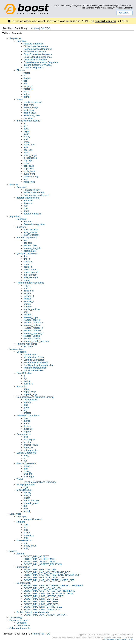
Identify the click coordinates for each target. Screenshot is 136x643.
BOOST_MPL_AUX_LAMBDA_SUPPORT (46, 614)
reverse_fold (30, 245)
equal (26, 280)
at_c (26, 126)
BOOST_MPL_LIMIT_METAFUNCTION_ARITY (48, 593)
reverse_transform (33, 322)
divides (27, 426)
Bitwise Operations (26, 463)
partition (28, 306)
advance (28, 200)
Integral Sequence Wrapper (38, 65)
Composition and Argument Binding (34, 397)
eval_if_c (28, 383)
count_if (28, 266)
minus (27, 421)
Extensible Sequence (35, 51)
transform (28, 290)
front (26, 147)
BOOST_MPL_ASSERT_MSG (39, 559)
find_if (27, 258)
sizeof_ (27, 511)
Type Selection (24, 373)
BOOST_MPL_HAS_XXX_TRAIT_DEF (44, 577)
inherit (27, 498)
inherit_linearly (31, 500)
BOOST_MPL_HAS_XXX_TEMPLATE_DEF (47, 572)
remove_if (29, 301)
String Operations (25, 484)
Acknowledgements (19, 628)
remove (27, 298)
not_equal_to (30, 450)
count (26, 264)
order (26, 163)
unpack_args (30, 394)
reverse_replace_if (33, 328)
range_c (28, 86)
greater (27, 442)
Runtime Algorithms (26, 343)
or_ (25, 458)
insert (26, 152)
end (25, 139)
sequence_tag (31, 176)
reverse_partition (32, 338)
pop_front (28, 168)
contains (28, 261)
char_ (26, 537)
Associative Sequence (35, 59)
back (26, 128)
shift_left (28, 474)
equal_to (28, 447)
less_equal (29, 439)
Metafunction (30, 354)
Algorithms (15, 216)
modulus (28, 428)
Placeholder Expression (36, 362)
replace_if (29, 296)
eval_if (27, 381)
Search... (124, 13)
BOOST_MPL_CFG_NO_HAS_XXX (42, 588)
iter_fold (28, 243)
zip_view (28, 118)
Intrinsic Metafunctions (28, 120)
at (25, 123)
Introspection (23, 567)
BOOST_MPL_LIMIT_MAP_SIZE (41, 604)
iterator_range (31, 107)
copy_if (27, 288)
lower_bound (30, 269)
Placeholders (30, 399)
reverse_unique (32, 336)
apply (26, 389)
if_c (25, 378)
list (25, 75)
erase (26, 142)
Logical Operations (26, 452)
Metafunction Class (34, 357)
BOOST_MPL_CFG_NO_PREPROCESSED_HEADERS (53, 585)
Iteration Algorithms (26, 237)
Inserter (28, 221)
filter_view (29, 104)
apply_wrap (30, 391)
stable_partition (31, 309)
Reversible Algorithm (34, 224)
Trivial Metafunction (34, 370)
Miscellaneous (23, 490)
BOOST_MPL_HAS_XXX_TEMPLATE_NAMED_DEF (52, 575)
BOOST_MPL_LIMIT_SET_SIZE (41, 601)
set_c (26, 94)
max (26, 508)
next (26, 205)
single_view (30, 112)
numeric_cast (31, 503)
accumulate (30, 251)
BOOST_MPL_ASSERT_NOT (39, 561)
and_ (26, 455)
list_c (26, 91)
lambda (27, 402)
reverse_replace (32, 325)
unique (27, 304)
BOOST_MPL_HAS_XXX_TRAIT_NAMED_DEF (49, 580)
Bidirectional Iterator (34, 192)
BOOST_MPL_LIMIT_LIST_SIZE (41, 598)
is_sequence (30, 158)
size (26, 179)
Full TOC (45, 28)
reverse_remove (32, 330)
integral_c (29, 535)
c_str (26, 487)
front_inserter (31, 232)
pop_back (29, 166)
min (25, 506)
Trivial (19, 479)
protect (27, 413)
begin (26, 131)
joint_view (29, 110)
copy (26, 285)
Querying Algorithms (27, 253)
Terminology (15, 617)
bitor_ (26, 468)
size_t (27, 532)
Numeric (20, 521)
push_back (29, 171)
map (26, 83)
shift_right (29, 476)
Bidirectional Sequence (36, 46)
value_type (29, 181)
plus (26, 418)
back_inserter (31, 229)
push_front (29, 173)
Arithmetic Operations (27, 415)
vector (27, 73)
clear (26, 134)
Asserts (20, 553)
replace (27, 293)
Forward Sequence (34, 43)
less (26, 436)
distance (28, 203)
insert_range (30, 155)
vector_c (28, 88)
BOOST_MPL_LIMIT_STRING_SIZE (43, 606)
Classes (20, 70)
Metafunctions (16, 349)
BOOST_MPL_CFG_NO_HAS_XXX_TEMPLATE (49, 591)
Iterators (13, 184)
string (26, 96)
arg (25, 410)
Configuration (23, 583)
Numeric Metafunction (35, 367)
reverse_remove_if (33, 333)
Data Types (15, 513)
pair (25, 543)
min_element (30, 274)
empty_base (30, 545)
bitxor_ (27, 471)
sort (25, 312)
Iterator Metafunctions (27, 197)
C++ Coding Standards (123, 8)
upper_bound (31, 272)
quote (26, 407)
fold (25, 240)
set (25, 81)
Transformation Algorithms (30, 282)
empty (27, 136)
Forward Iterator (32, 189)
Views (19, 99)
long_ (26, 529)
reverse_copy (31, 317)
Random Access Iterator (36, 195)
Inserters (21, 227)
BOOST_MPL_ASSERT (36, 556)
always (27, 495)
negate (27, 431)
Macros (13, 551)
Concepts (21, 41)
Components (23, 625)
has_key (28, 150)
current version (105, 21)
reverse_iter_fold (32, 248)
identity (27, 492)
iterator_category (32, 213)
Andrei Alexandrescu (103, 8)
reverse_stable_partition (36, 341)
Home (35, 28)
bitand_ (27, 466)
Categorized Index (19, 620)
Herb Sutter (86, 8)
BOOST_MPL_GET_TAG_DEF (40, 569)
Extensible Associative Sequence (41, 62)
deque (27, 78)
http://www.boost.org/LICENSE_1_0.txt (118, 639)
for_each (28, 346)
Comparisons (23, 434)
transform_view (31, 115)
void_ (26, 548)
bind (26, 405)
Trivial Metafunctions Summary (40, 482)
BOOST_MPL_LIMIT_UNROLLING (42, 609)
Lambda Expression (34, 359)
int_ (25, 527)
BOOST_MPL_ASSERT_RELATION (43, 564)
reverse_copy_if (32, 320)
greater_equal (31, 444)
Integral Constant (33, 519)
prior (26, 208)
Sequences (15, 38)
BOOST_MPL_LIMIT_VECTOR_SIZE (43, 596)
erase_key (29, 144)
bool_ (26, 524)
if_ (25, 375)
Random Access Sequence (38, 49)
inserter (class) (31, 235)
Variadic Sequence (33, 67)
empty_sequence (33, 102)
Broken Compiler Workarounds (32, 612)
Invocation (21, 386)
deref (26, 211)
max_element (31, 277)
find (25, 256)
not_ (26, 460)
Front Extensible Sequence (38, 54)
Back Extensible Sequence (38, 57)
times (26, 423)
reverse (27, 314)
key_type (28, 160)
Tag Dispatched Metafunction (39, 365)
